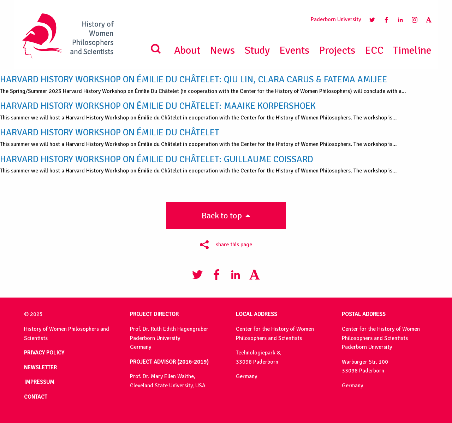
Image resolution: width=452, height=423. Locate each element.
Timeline (412, 50)
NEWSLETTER (40, 367)
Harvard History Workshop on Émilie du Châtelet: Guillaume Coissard (156, 159)
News (222, 50)
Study (257, 50)
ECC (374, 50)
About (187, 50)
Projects (337, 50)
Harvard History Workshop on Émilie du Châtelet (109, 132)
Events (294, 50)
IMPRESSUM (39, 382)
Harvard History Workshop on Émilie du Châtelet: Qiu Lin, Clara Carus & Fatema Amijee (193, 79)
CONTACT (35, 396)
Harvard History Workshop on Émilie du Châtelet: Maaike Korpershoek (158, 105)
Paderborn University (336, 19)
